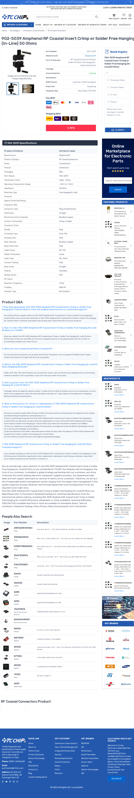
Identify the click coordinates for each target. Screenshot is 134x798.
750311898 (19, 609)
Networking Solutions (64, 758)
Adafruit (84, 766)
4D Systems (86, 751)
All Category (15, 31)
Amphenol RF (90, 56)
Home (38, 24)
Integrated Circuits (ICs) (65, 751)
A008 (16, 592)
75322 (17, 674)
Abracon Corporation (90, 758)
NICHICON (85, 743)
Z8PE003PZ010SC (23, 528)
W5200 (17, 665)
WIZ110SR (18, 638)
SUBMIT (118, 129)
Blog (30, 773)
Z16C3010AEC (21, 564)
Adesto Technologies (90, 769)
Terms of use (33, 751)
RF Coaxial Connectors (57, 31)
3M (82, 747)
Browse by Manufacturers (92, 24)
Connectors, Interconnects (33, 31)
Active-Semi (86, 762)
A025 (16, 601)
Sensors (58, 755)
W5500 (17, 628)
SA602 (17, 573)
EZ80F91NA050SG (23, 546)
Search (118, 189)
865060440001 (22, 619)
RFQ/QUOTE (124, 24)
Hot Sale (112, 24)
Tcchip (74, 787)
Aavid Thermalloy (88, 755)
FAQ (30, 762)
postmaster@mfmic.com (12, 768)
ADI (82, 773)
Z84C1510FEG (21, 555)
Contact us (33, 769)
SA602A (18, 583)
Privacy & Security (36, 755)
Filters (57, 769)
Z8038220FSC (21, 537)
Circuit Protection (62, 762)
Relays (57, 766)
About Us (48, 24)
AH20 (16, 683)
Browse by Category (65, 24)
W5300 (17, 647)
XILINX (80, 787)
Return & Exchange (36, 758)
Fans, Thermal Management (66, 747)
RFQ (71, 127)
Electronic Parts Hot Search (120, 740)
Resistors (59, 773)
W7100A (18, 656)
